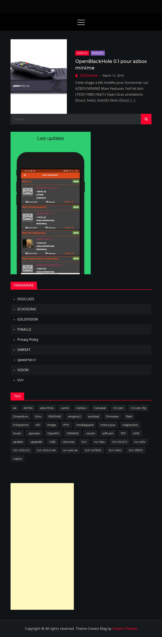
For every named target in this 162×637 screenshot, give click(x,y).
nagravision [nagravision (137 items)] (130, 424)
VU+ (20, 380)
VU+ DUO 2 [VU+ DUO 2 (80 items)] (119, 441)
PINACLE (24, 329)
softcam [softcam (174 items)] (107, 433)
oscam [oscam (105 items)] (90, 433)
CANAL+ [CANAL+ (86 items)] (81, 408)
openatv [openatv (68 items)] (34, 433)
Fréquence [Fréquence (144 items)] (20, 424)
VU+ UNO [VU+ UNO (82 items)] (115, 450)
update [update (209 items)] (18, 441)
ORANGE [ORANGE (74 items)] (72, 433)
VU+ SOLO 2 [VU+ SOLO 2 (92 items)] (21, 450)
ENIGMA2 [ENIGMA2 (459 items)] (55, 416)
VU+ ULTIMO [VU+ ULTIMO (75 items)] (93, 450)
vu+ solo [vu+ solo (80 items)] (139, 441)
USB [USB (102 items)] (52, 441)
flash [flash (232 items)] (129, 416)
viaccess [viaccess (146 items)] (68, 441)
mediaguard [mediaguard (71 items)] (84, 424)
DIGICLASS (25, 299)
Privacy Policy (27, 339)
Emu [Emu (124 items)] (38, 416)
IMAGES (97, 53)
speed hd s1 (26, 359)
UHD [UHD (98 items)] (136, 433)
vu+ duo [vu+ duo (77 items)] (99, 441)
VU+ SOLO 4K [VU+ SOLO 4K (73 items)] (46, 450)
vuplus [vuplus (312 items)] (17, 458)
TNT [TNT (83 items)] (123, 433)
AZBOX (82, 53)
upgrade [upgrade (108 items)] (36, 441)
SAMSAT (24, 349)
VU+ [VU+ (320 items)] (84, 441)
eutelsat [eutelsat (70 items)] (93, 416)
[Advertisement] (42, 546)
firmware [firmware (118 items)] (112, 416)
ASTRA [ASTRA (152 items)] (28, 408)
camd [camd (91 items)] (65, 408)
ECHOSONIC (27, 309)
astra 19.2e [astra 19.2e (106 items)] (47, 408)
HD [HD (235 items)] (38, 424)
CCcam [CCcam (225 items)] (118, 408)
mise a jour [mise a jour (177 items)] (108, 424)
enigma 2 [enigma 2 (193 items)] (74, 416)
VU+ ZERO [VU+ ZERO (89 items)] (136, 450)
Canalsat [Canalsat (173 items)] (100, 408)
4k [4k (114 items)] (14, 408)
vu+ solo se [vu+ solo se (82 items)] (70, 450)
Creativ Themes (124, 628)
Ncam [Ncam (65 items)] (17, 433)
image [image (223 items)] (51, 424)
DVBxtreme (89, 75)
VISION (23, 370)
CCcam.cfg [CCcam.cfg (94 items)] (138, 408)
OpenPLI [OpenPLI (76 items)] (53, 433)
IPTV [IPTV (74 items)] (66, 424)
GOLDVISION (27, 319)
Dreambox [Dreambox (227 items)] (20, 416)
